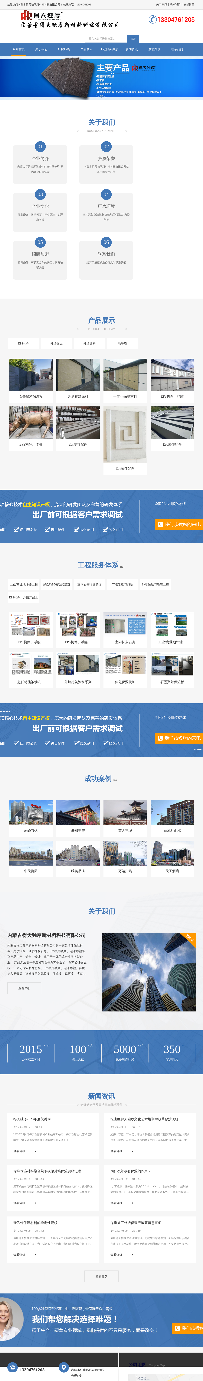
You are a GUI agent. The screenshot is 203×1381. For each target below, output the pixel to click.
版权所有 (190, 1374)
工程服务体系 (109, 49)
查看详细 (25, 932)
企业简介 (39, 159)
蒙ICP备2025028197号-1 (94, 1374)
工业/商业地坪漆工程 (23, 541)
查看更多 (102, 1221)
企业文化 (164, 159)
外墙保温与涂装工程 (148, 541)
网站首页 (19, 49)
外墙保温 (54, 299)
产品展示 (86, 49)
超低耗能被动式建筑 (54, 541)
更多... (122, 523)
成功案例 (154, 49)
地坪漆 (116, 299)
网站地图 (177, 1374)
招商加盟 (101, 209)
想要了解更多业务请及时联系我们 (164, 217)
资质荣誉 (101, 159)
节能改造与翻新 (116, 541)
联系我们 (175, 4)
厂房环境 (64, 49)
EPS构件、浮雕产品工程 (179, 543)
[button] (97, 96)
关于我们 (161, 4)
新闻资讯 (132, 49)
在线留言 (189, 4)
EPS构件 (23, 299)
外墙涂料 (86, 299)
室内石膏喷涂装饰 (86, 541)
